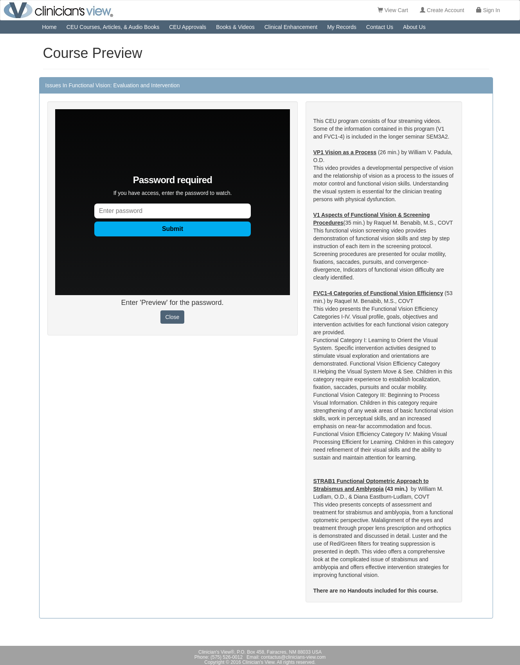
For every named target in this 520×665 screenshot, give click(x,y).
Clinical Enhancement (290, 27)
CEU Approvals (187, 27)
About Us (414, 27)
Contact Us (379, 27)
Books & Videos (235, 27)
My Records (341, 27)
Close (173, 317)
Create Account (442, 10)
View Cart (393, 10)
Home (49, 27)
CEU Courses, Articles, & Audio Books (113, 27)
